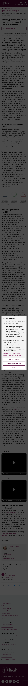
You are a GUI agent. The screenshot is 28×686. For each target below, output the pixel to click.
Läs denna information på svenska (12, 355)
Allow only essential (14, 359)
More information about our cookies (12, 353)
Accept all (14, 367)
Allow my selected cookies (14, 363)
